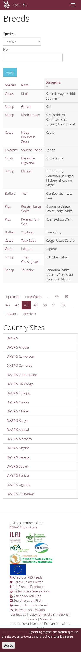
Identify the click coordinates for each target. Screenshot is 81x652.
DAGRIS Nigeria (18, 448)
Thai (24, 193)
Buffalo (10, 193)
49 (36, 305)
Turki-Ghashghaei (29, 259)
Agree (8, 647)
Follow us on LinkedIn (27, 610)
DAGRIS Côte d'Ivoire (22, 375)
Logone (26, 248)
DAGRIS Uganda (18, 484)
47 (17, 305)
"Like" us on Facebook (27, 586)
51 (54, 305)
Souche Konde (31, 150)
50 (45, 305)
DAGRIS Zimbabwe (20, 494)
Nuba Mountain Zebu (28, 137)
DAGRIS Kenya (17, 420)
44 (57, 296)
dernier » (29, 313)
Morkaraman (30, 115)
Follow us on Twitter (26, 582)
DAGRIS (20, 5)
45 (66, 296)
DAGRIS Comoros (19, 365)
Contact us (18, 614)
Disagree (66, 638)
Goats (9, 93)
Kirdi (24, 93)
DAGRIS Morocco (19, 439)
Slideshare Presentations (30, 591)
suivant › (12, 313)
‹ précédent (33, 296)
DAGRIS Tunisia (18, 475)
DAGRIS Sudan (17, 466)
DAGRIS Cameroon (20, 356)
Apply (10, 72)
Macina (26, 171)
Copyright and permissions (48, 614)
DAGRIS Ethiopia (18, 393)
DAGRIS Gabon (18, 402)
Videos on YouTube (25, 596)
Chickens (11, 150)
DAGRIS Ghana (18, 411)
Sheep (9, 106)
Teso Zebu (28, 240)
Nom (6, 49)
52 (63, 305)
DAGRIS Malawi (18, 429)
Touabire (27, 270)
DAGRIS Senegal (18, 457)
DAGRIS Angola (18, 347)
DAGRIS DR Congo (20, 384)
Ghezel (26, 106)
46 (8, 305)
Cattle (9, 132)
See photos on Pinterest (29, 605)
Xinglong (27, 232)
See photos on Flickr (26, 600)
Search (32, 619)
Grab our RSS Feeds (26, 577)
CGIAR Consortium (23, 527)
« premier (13, 296)
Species (8, 34)
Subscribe (47, 619)
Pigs (8, 206)
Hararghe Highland (28, 160)
